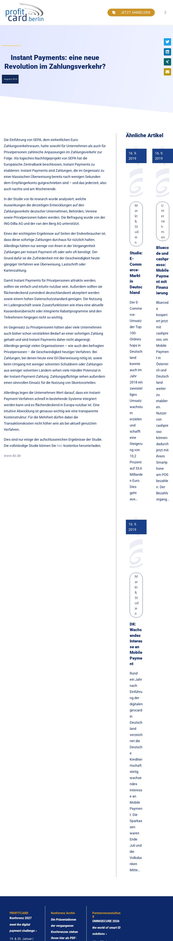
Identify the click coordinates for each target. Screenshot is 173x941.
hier (60, 446)
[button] (165, 12)
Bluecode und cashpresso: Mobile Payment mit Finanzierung (162, 270)
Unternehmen (163, 221)
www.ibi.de (12, 456)
